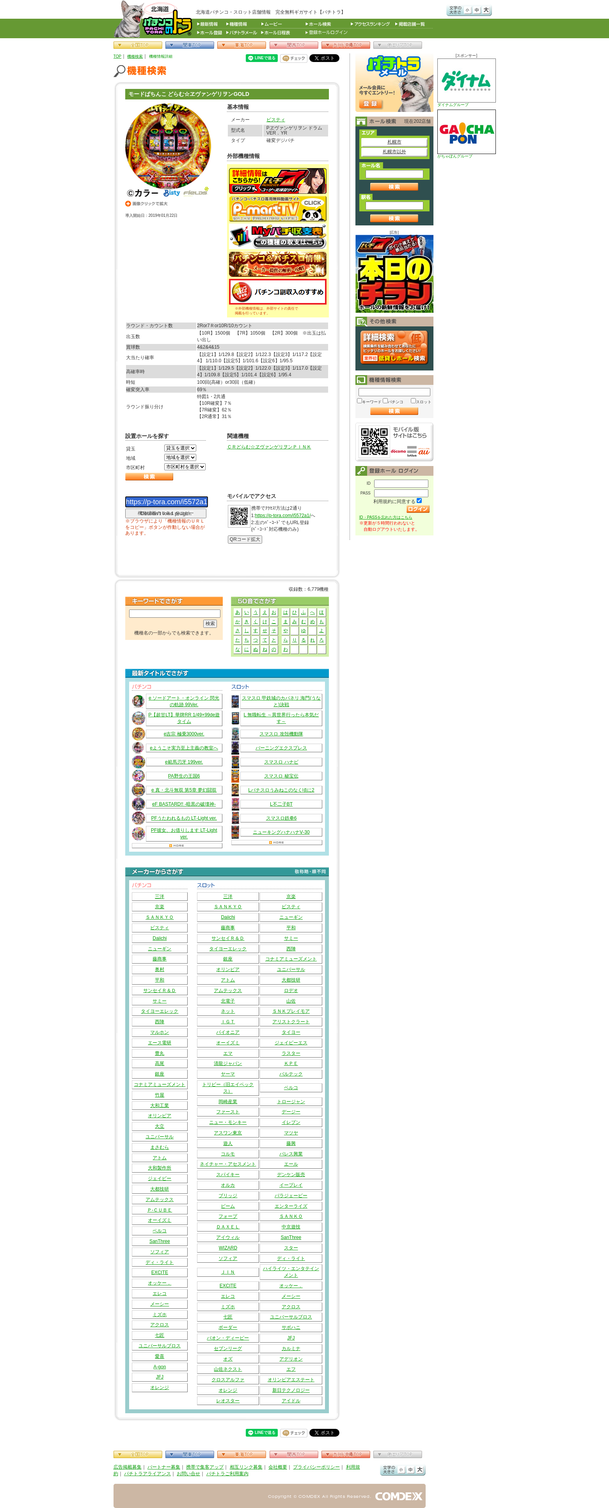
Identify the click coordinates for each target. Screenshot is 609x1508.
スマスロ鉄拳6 (281, 818)
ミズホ (160, 1314)
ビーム (228, 1206)
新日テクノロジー (291, 1390)
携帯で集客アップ (205, 1467)
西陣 (159, 1021)
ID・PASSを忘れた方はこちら (385, 517)
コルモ (228, 1154)
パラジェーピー (291, 1195)
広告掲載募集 (128, 1467)
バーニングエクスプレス (281, 748)
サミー (160, 1001)
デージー (291, 1112)
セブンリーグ (228, 1348)
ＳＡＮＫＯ (291, 1216)
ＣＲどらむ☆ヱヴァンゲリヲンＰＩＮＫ (269, 447)
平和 (159, 980)
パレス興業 (291, 1154)
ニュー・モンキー (228, 1122)
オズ (228, 1359)
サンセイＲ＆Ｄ (159, 990)
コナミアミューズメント (159, 1084)
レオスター (228, 1400)
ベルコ (160, 1230)
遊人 (228, 1143)
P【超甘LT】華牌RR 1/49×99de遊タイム (184, 718)
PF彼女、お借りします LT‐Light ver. (184, 834)
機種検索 (135, 56)
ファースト (228, 1112)
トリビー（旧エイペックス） (228, 1088)
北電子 (228, 1001)
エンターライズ (291, 1206)
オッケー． (159, 1283)
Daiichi (160, 938)
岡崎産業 (227, 1101)
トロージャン (291, 1101)
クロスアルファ (227, 1379)
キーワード (372, 402)
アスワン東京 (228, 1133)
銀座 (159, 1074)
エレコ (160, 1293)
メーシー (159, 1304)
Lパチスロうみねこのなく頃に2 (281, 790)
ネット (228, 1011)
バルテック (291, 1074)
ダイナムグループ (466, 82)
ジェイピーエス (291, 1042)
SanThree (159, 1241)
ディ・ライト (160, 1262)
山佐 (291, 1001)
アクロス (159, 1324)
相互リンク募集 (246, 1467)
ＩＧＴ (228, 1021)
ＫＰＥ (291, 1063)
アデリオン (291, 1359)
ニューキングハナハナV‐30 (281, 832)
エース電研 (159, 1042)
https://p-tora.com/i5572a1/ (283, 515)
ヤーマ (228, 1074)
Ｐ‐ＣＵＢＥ (159, 1210)
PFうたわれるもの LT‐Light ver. (184, 818)
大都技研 (159, 1189)
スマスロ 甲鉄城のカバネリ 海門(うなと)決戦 (281, 701)
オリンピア (159, 1115)
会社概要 (277, 1467)
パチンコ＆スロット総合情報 (155, 18)
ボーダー (227, 1327)
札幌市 (394, 142)
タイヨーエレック (159, 1011)
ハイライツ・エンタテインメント (291, 1272)
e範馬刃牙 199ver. (184, 762)
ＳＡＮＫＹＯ (160, 917)
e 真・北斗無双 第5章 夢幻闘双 (184, 790)
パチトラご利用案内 (227, 1473)
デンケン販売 (291, 1174)
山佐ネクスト (228, 1369)
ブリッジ (227, 1195)
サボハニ (291, 1327)
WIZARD (228, 1248)
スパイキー (228, 1174)
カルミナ (291, 1348)
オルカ (228, 1185)
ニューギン (159, 949)
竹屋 (159, 1095)
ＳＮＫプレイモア (291, 1011)
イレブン (291, 1122)
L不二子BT (281, 804)
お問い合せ (188, 1473)
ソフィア (159, 1252)
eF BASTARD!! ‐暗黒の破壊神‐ (184, 804)
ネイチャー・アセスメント (228, 1164)
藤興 (291, 1143)
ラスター (291, 1053)
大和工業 (159, 1105)
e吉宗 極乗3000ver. (184, 734)
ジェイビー (159, 1178)
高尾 (159, 1063)
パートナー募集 (163, 1467)
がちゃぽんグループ (466, 134)
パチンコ (395, 402)
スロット (423, 402)
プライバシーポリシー (316, 1467)
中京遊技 (291, 1227)
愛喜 (159, 1356)
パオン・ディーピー (228, 1338)
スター (291, 1248)
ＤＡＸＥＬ (228, 1227)
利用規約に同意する (394, 501)
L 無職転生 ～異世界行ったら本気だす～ (281, 718)
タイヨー (291, 1032)
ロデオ (291, 990)
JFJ (159, 1377)
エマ (228, 1053)
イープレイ (291, 1185)
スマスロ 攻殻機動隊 (281, 734)
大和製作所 (159, 1168)
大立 (159, 1126)
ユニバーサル (160, 1136)
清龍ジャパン (228, 1063)
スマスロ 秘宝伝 (281, 776)
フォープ (227, 1216)
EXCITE (159, 1272)
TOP (118, 56)
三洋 (159, 896)
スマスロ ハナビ (281, 762)
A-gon (159, 1367)
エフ (291, 1369)
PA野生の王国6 (184, 776)
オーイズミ (159, 1220)
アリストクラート (291, 1021)
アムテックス (160, 1199)
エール (291, 1164)
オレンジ (159, 1387)
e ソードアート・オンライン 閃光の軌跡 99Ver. (184, 701)
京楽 (159, 906)
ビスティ (275, 119)
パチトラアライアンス (147, 1473)
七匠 (159, 1335)
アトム (160, 1158)
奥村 (159, 969)
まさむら (159, 1147)
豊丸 (159, 1053)
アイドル (291, 1400)
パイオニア (228, 1032)
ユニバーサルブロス (159, 1346)
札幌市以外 (394, 151)
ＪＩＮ (228, 1272)
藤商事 (160, 959)
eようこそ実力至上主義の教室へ (184, 748)
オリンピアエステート (291, 1379)
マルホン (159, 1032)
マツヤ (291, 1133)
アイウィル (228, 1237)
